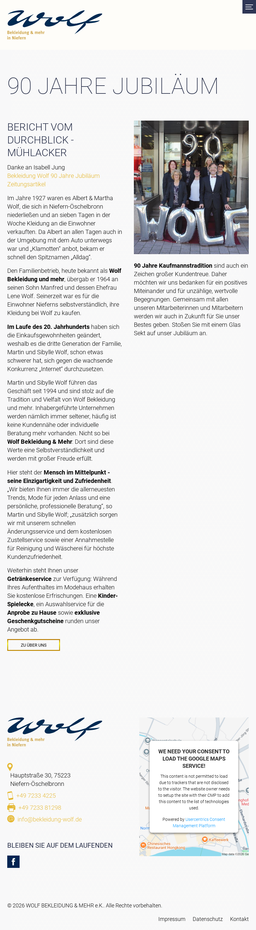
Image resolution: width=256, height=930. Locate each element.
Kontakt (239, 919)
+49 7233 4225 (36, 795)
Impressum (171, 919)
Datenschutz (208, 919)
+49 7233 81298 (39, 807)
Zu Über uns (33, 645)
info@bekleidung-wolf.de (49, 819)
